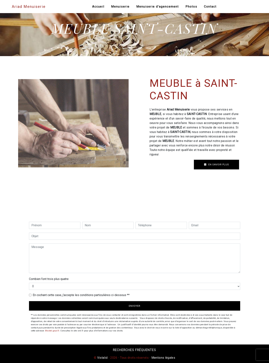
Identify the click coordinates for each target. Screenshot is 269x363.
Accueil (98, 6)
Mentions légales (163, 357)
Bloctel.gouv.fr (52, 331)
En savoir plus (216, 164)
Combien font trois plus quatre (49, 279)
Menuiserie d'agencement (157, 6)
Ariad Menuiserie (29, 6)
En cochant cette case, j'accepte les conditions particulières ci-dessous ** (81, 295)
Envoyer (134, 305)
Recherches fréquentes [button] (134, 350)
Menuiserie (120, 6)
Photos (191, 6)
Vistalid (102, 357)
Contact (210, 6)
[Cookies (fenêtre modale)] (1, 360)
